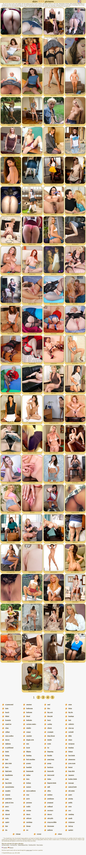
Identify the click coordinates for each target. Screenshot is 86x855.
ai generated (9, 704)
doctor (7, 740)
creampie (50, 732)
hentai (70, 767)
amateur (29, 704)
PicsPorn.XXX (32, 845)
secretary (50, 810)
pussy (7, 806)
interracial (50, 775)
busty (49, 720)
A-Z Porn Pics (13, 845)
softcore (28, 818)
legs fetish (8, 783)
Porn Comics (40, 845)
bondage (71, 716)
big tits (70, 712)
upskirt (70, 830)
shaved (7, 814)
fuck (6, 759)
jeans (7, 779)
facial (28, 747)
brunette (8, 720)
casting (49, 724)
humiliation (9, 775)
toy (27, 830)
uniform (50, 830)
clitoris (49, 728)
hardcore (50, 767)
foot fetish (71, 755)
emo (27, 744)
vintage (18, 834)
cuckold (70, 732)
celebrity (71, 724)
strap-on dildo (52, 822)
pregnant (50, 802)
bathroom (29, 708)
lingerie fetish (51, 783)
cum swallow (9, 736)
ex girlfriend (9, 747)
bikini (7, 716)
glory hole (8, 763)
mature (28, 787)
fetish (7, 751)
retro (70, 806)
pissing (70, 798)
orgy (27, 795)
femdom (71, 747)
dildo (70, 736)
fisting (7, 755)
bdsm (70, 708)
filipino (28, 751)
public (70, 802)
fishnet (70, 751)
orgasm (7, 795)
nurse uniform (31, 791)
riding (7, 810)
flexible (49, 755)
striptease (71, 822)
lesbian (28, 783)
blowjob (50, 716)
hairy (7, 767)
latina (49, 779)
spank (70, 818)
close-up (71, 728)
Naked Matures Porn (23, 845)
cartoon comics (31, 724)
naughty (8, 791)
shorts (28, 814)
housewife (50, 771)
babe (6, 708)
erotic (49, 744)
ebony (70, 740)
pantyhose (8, 798)
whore (60, 834)
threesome (50, 826)
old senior (71, 791)
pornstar (29, 802)
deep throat (51, 736)
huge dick (71, 771)
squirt (7, 822)
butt (69, 720)
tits (6, 830)
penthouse (50, 798)
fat (48, 747)
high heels (8, 771)
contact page (29, 850)
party (28, 798)
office (49, 791)
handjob (29, 767)
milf (48, 787)
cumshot (29, 736)
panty (70, 795)
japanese (71, 775)
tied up (70, 826)
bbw (48, 708)
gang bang (50, 759)
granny (28, 763)
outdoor (49, 795)
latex (27, 779)
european (71, 744)
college (7, 732)
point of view (9, 802)
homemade (29, 771)
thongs (28, 826)
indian (28, 775)
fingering (50, 751)
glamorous (71, 759)
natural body (72, 787)
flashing (28, 755)
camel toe (8, 724)
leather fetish (72, 779)
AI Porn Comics (5, 845)
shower (49, 814)
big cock (50, 712)
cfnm (7, 728)
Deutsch (11, 847)
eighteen (8, 744)
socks (7, 818)
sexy (69, 810)
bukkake (29, 720)
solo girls (50, 818)
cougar (28, 732)
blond (28, 716)
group (49, 763)
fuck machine (30, 759)
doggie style (30, 740)
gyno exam (71, 763)
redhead (50, 806)
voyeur (39, 834)
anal (48, 704)
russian (28, 810)
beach (7, 712)
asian (70, 704)
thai (6, 826)
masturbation (9, 787)
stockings (29, 822)
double (49, 740)
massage (71, 783)
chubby (28, 728)
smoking (71, 814)
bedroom (29, 712)
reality (28, 806)
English (5, 847)
